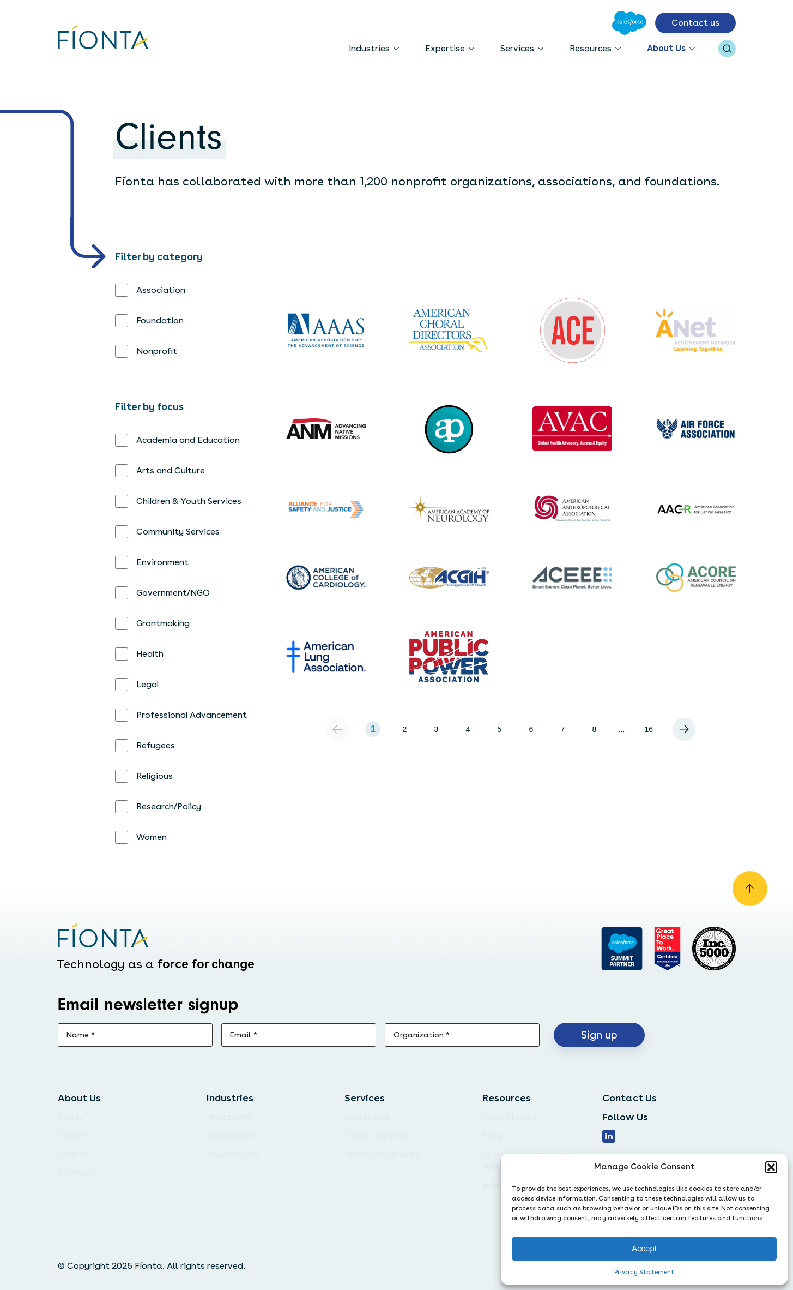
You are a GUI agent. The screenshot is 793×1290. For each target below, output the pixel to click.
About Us (666, 48)
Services (517, 48)
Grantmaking (163, 623)
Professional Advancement (191, 715)
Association (160, 290)
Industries (369, 48)
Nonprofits (229, 1117)
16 (649, 729)
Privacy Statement (644, 1272)
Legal (147, 684)
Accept (644, 1248)
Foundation (160, 320)
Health (150, 654)
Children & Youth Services (188, 501)
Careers (74, 1135)
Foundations (233, 1154)
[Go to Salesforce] (629, 23)
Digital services (376, 1135)
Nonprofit (156, 351)
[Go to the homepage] (103, 38)
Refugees (155, 745)
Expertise (445, 48)
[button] (771, 1167)
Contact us (695, 22)
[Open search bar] (727, 48)
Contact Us (629, 1097)
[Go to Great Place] (667, 948)
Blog (491, 1135)
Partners (76, 1172)
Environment (162, 562)
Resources (591, 48)
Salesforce (366, 1117)
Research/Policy (168, 806)
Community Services (178, 531)
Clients (73, 1154)
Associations (234, 1135)
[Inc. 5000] (714, 948)
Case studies (509, 1117)
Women (151, 837)
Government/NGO (173, 592)
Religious (154, 776)
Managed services (382, 1154)
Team (69, 1117)
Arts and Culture (170, 470)
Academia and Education (188, 440)
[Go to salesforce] (621, 948)
